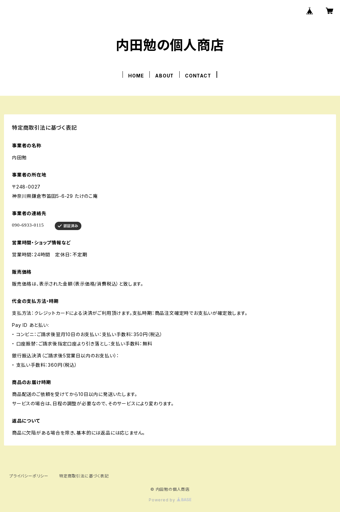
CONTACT (198, 75)
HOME (136, 75)
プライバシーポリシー (28, 475)
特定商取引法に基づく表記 (84, 475)
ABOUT (164, 75)
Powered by (170, 499)
